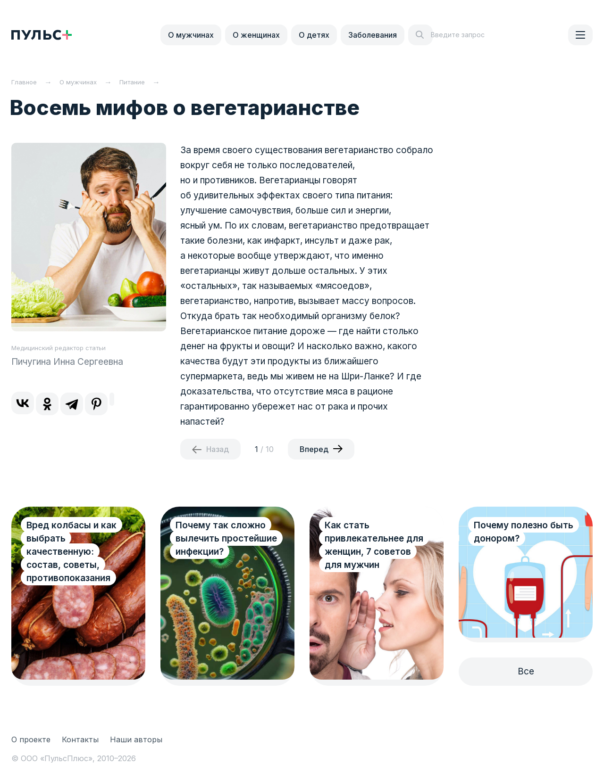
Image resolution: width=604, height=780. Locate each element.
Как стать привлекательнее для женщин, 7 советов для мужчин (374, 545)
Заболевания (372, 35)
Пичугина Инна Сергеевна (67, 361)
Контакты (80, 739)
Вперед (314, 449)
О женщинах (256, 35)
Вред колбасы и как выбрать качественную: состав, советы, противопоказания (71, 551)
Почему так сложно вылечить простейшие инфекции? (226, 538)
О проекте (30, 739)
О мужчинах (191, 35)
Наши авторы (136, 739)
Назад (217, 449)
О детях (314, 35)
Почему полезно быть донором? (523, 532)
